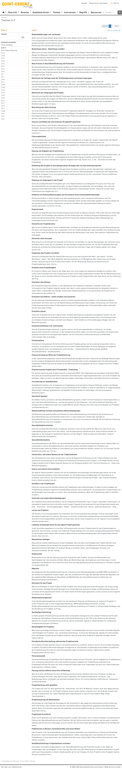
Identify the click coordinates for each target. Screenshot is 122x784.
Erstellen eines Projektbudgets (44, 268)
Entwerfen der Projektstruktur (43, 224)
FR (115, 3)
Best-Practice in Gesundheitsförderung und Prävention (53, 64)
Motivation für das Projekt (42, 583)
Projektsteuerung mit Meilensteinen (46, 700)
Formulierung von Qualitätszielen (45, 382)
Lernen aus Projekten (40, 510)
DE (111, 3)
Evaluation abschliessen (41, 282)
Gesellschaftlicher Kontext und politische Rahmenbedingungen (56, 411)
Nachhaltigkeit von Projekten (43, 627)
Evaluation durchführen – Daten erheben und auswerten (53, 297)
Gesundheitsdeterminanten (42, 425)
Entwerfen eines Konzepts (42, 238)
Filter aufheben (7, 45)
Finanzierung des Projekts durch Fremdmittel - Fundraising (55, 370)
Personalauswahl (38, 656)
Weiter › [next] (117, 26)
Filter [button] (4, 30)
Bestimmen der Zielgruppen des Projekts (48, 93)
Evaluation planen (39, 311)
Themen (4, 17)
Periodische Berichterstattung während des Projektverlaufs (55, 641)
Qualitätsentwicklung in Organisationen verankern (51, 743)
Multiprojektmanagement (42, 598)
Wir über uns (6, 767)
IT (118, 3)
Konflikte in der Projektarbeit (43, 484)
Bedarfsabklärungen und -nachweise (46, 34)
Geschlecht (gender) (39, 396)
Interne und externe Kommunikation (46, 469)
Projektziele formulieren (41, 714)
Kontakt (84, 3)
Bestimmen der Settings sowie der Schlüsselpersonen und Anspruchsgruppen (62, 78)
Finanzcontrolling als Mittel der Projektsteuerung (51, 355)
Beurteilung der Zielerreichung (44, 107)
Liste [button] (34, 30)
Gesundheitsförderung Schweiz (91, 767)
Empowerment (37, 209)
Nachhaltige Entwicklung (41, 612)
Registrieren (93, 3)
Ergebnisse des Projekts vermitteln (45, 253)
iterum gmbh (116, 767)
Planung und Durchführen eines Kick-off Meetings (51, 670)
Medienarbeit (37, 554)
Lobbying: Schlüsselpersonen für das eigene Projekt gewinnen (56, 525)
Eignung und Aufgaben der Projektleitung (48, 151)
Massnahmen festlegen (41, 539)
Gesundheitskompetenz (41, 440)
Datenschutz (17, 767)
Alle (2, 50)
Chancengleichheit (39, 136)
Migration (35, 568)
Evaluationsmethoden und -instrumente (47, 326)
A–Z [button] (3, 48)
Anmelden (103, 3)
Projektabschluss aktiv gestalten (44, 685)
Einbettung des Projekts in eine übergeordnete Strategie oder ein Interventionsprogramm (66, 166)
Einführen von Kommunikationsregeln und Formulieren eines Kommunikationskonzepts (66, 195)
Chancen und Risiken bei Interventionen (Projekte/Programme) (56, 122)
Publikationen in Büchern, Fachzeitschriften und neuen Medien (56, 729)
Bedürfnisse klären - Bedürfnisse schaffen (48, 49)
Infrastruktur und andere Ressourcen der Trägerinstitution (54, 454)
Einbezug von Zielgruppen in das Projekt (47, 180)
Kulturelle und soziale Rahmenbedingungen (49, 498)
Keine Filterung (11, 50)
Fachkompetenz (38, 340)
